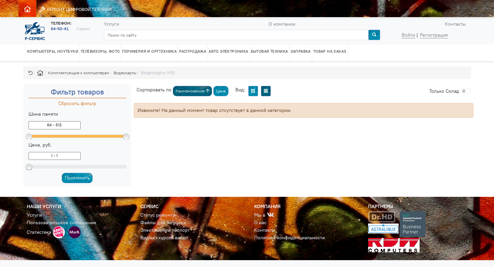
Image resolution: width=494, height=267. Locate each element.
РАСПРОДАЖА (192, 51)
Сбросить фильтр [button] (77, 103)
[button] (30, 72)
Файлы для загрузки (163, 222)
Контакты (455, 24)
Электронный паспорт (165, 230)
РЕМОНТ (74, 9)
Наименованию (193, 90)
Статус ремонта (157, 215)
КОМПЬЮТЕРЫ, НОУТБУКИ (52, 51)
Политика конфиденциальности (289, 237)
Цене (221, 90)
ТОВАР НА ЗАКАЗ (329, 51)
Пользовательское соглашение (61, 222)
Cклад (444, 91)
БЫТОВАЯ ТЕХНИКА (269, 51)
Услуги (111, 24)
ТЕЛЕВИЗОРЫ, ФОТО (100, 51)
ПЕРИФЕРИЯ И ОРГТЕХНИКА (149, 51)
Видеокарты (125, 72)
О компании (282, 24)
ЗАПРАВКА (301, 51)
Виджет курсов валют (164, 237)
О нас (260, 222)
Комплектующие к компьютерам (78, 72)
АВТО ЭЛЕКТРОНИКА (228, 51)
